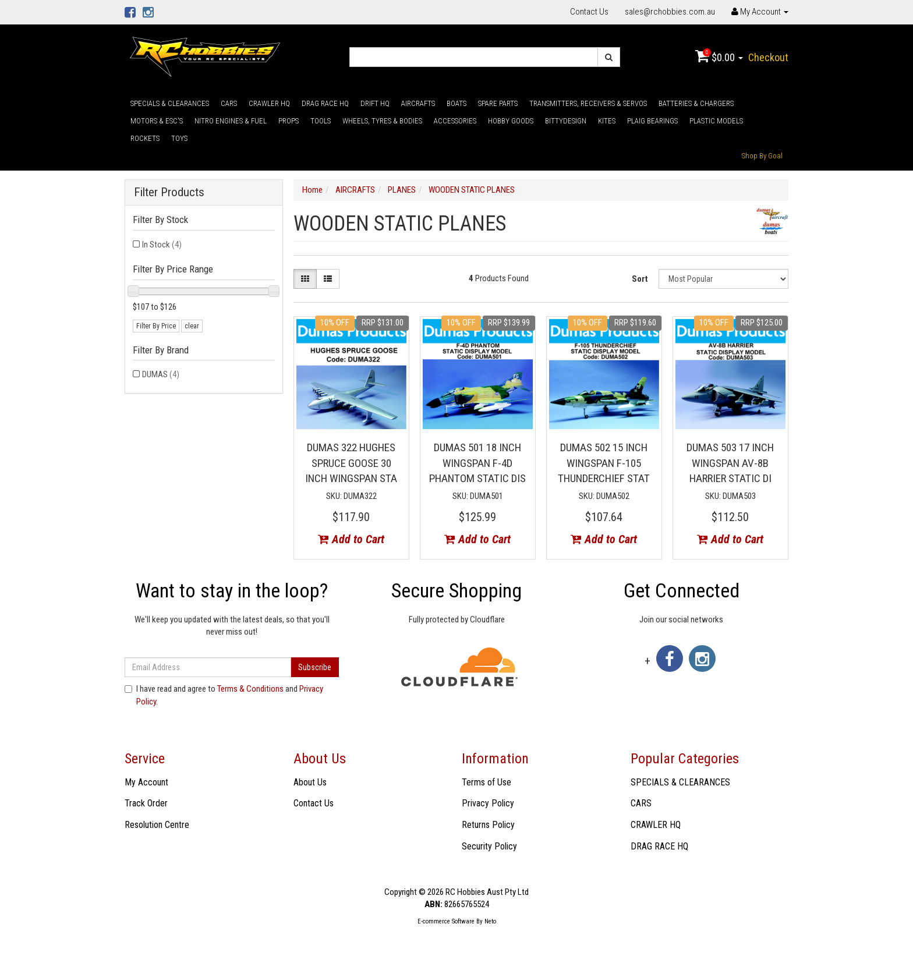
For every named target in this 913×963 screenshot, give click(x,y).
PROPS (288, 120)
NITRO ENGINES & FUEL (230, 120)
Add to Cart (351, 539)
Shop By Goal (762, 155)
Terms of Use (486, 782)
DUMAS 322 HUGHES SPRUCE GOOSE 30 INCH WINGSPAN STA (351, 463)
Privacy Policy (488, 803)
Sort (640, 279)
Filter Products (169, 192)
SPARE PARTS (498, 103)
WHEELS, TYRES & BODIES (382, 120)
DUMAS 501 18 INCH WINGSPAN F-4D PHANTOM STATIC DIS (477, 463)
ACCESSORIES (455, 120)
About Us (310, 782)
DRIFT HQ (375, 103)
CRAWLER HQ (269, 103)
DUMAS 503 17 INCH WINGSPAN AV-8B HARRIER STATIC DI (730, 463)
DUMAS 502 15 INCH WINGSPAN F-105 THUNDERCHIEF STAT (604, 463)
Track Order (146, 803)
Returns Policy (488, 824)
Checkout (768, 57)
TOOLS (320, 120)
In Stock (162, 244)
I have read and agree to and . (224, 695)
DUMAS (160, 374)
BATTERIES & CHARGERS (696, 103)
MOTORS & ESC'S (156, 120)
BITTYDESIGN (565, 120)
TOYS (179, 138)
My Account (146, 782)
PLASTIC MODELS (716, 120)
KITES (606, 120)
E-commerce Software (446, 921)
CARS (229, 103)
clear (192, 326)
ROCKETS (145, 138)
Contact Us (589, 11)
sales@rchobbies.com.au (670, 11)
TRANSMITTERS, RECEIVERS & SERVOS (588, 103)
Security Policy (489, 846)
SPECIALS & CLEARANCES (169, 103)
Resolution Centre (157, 824)
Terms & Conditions (250, 689)
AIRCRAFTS (418, 103)
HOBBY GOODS (510, 120)
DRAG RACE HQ (325, 103)
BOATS (456, 103)
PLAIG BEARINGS (652, 120)
